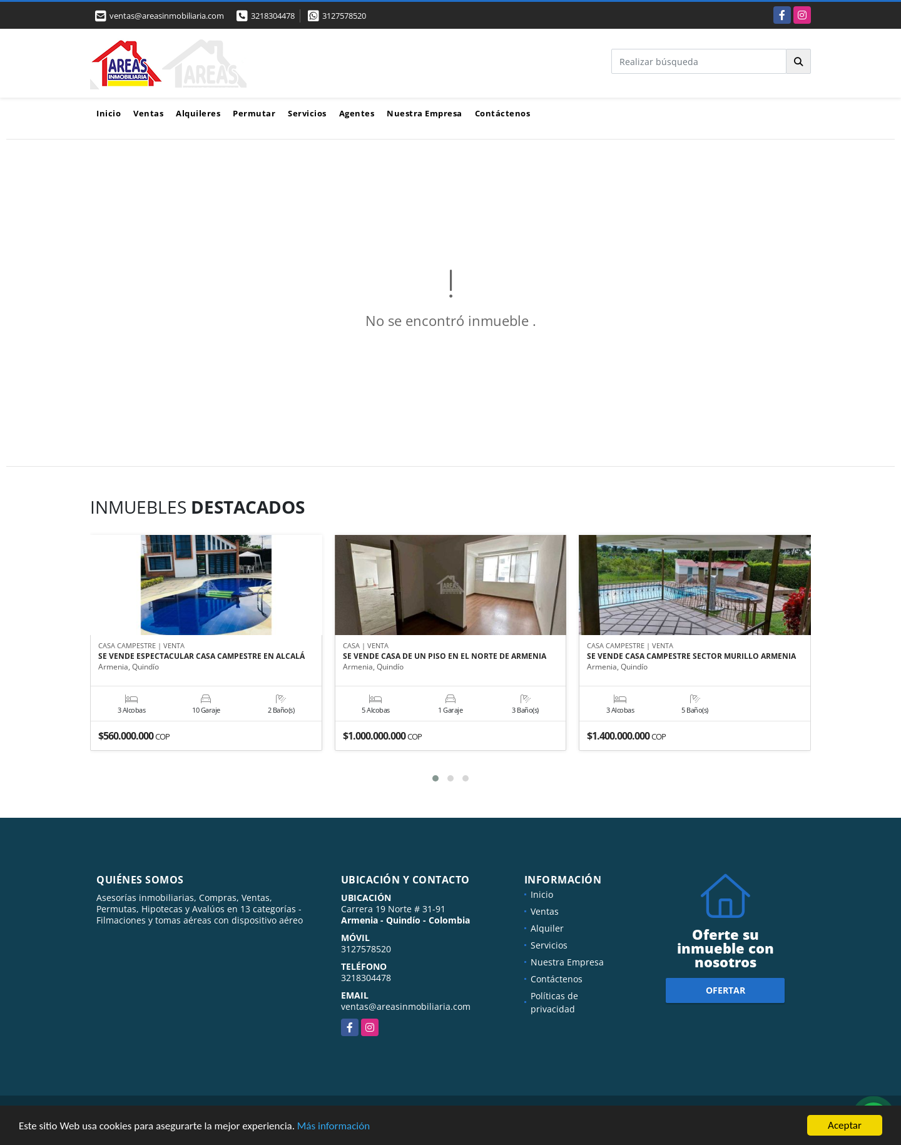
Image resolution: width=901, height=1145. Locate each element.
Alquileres (198, 113)
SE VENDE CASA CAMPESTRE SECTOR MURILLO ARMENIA (691, 656)
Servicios (307, 113)
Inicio (108, 113)
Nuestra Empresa (424, 113)
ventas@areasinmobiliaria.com (406, 1006)
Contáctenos (503, 113)
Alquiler (547, 928)
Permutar (254, 113)
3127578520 (344, 15)
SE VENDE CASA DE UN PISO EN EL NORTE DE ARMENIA (444, 656)
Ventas (148, 113)
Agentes (357, 113)
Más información (333, 1127)
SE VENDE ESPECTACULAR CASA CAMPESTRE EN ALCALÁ (201, 656)
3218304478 (273, 15)
